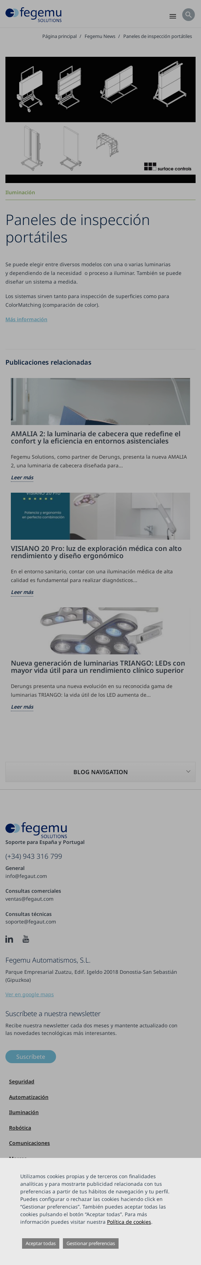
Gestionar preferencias (91, 1243)
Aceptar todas (41, 1243)
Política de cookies (129, 1221)
